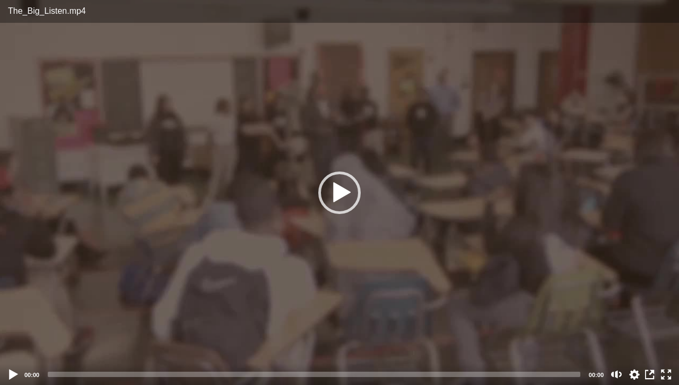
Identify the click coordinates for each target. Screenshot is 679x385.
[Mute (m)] (616, 374)
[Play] (13, 374)
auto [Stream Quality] (634, 374)
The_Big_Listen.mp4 (47, 10)
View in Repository (650, 374)
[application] (339, 192)
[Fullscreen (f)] (666, 374)
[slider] (314, 374)
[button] (339, 193)
